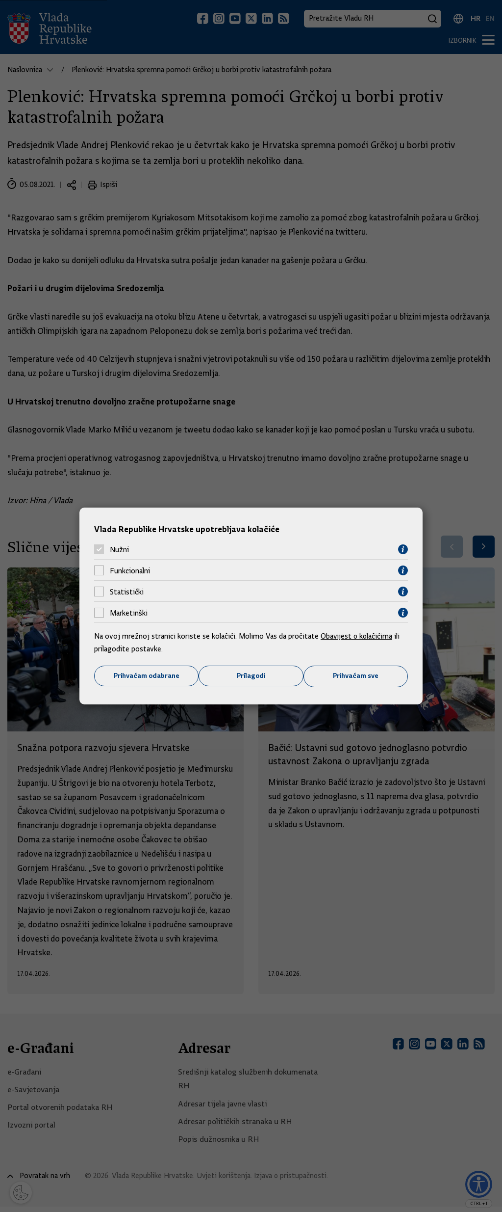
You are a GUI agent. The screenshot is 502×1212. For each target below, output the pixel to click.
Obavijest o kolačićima (357, 636)
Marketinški (129, 612)
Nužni (119, 549)
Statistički (127, 591)
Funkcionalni (130, 570)
